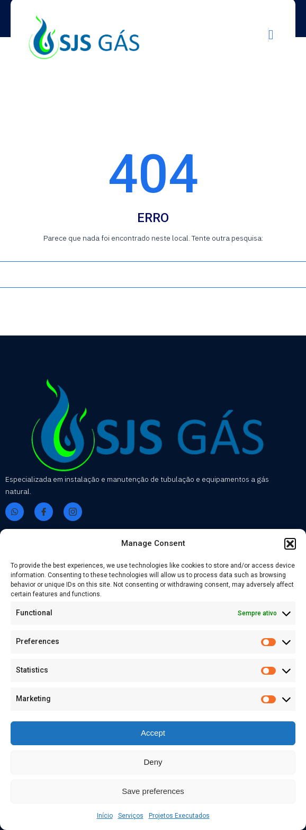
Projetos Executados (179, 815)
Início (105, 815)
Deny (152, 761)
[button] (290, 543)
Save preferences (153, 791)
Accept (153, 732)
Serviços (130, 815)
